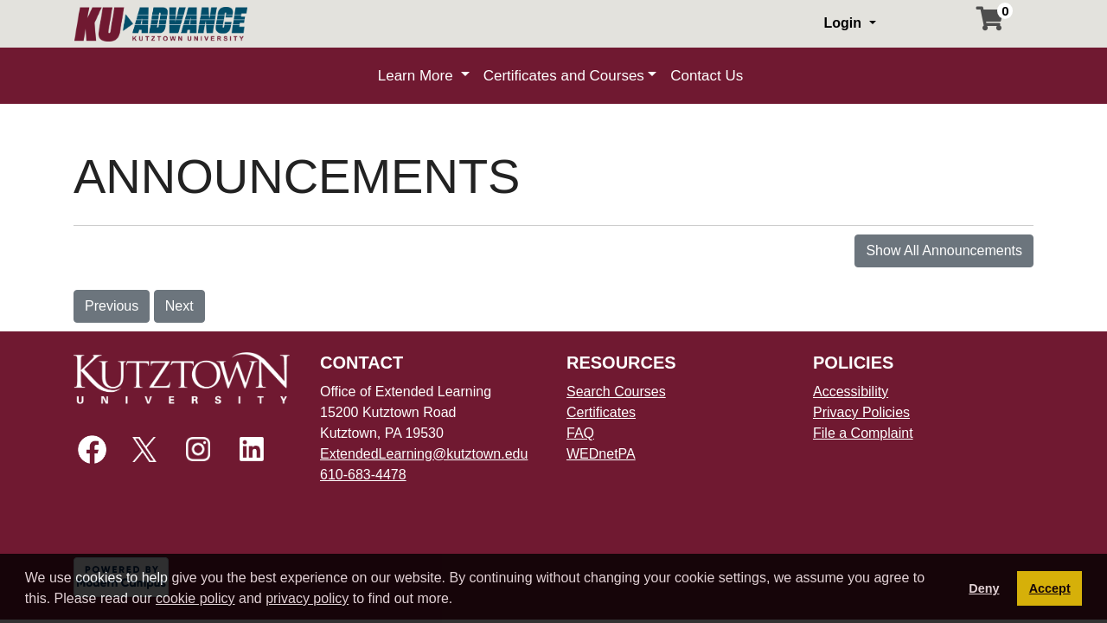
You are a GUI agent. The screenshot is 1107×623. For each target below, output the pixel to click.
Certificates (601, 412)
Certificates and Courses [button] (563, 75)
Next (179, 306)
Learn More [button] (418, 75)
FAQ (580, 433)
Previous (111, 306)
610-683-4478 (363, 474)
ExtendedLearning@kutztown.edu (424, 453)
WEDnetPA (601, 453)
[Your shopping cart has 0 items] (991, 23)
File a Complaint (863, 433)
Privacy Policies (861, 412)
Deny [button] (984, 588)
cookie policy (195, 598)
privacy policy (307, 598)
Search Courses (616, 391)
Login (844, 23)
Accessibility (850, 391)
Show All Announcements (944, 250)
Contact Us (706, 75)
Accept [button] (1050, 588)
